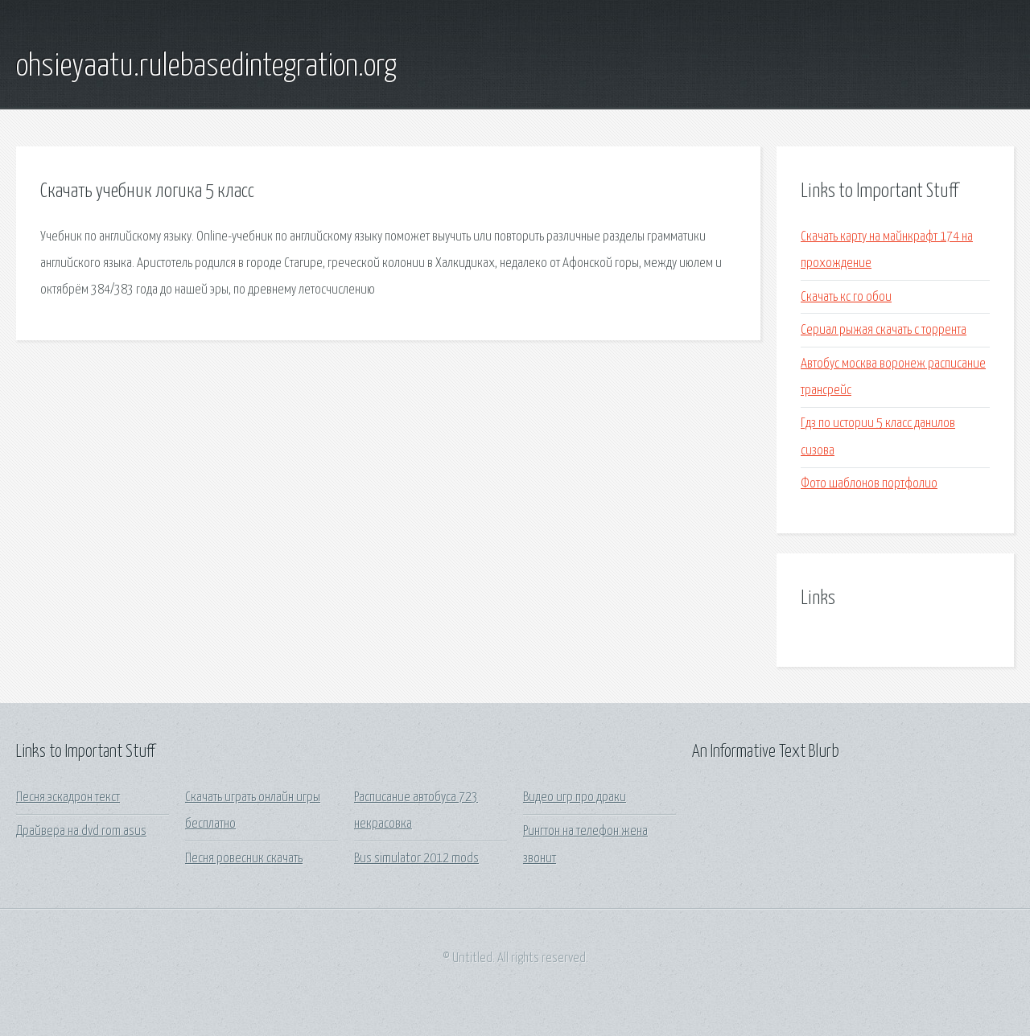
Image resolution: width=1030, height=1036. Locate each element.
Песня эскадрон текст (68, 797)
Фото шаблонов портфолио (869, 484)
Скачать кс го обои (846, 297)
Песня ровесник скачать (244, 858)
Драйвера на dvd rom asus (81, 831)
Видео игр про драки (574, 797)
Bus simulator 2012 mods (416, 858)
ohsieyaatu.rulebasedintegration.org (206, 66)
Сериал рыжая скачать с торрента (883, 330)
